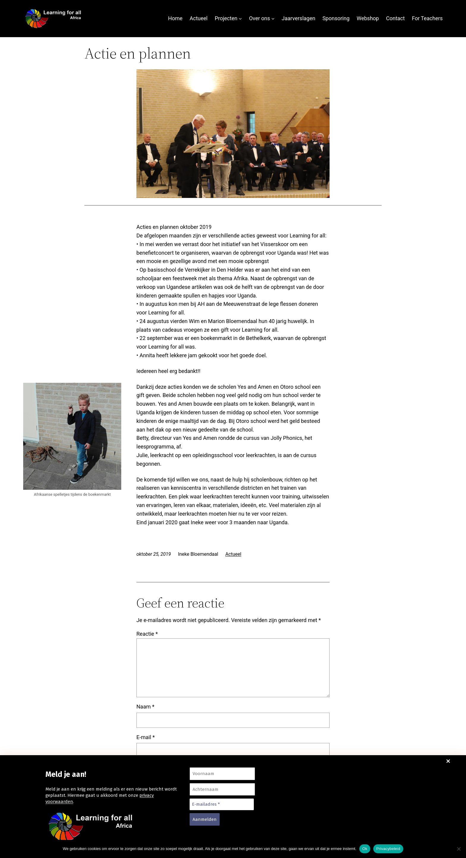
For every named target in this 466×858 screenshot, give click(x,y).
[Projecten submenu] (240, 18)
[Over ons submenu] (273, 18)
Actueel (233, 554)
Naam (145, 706)
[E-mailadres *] (222, 804)
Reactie (147, 634)
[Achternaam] (222, 789)
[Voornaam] (222, 773)
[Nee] (459, 849)
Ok (364, 848)
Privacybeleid (388, 848)
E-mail (145, 737)
